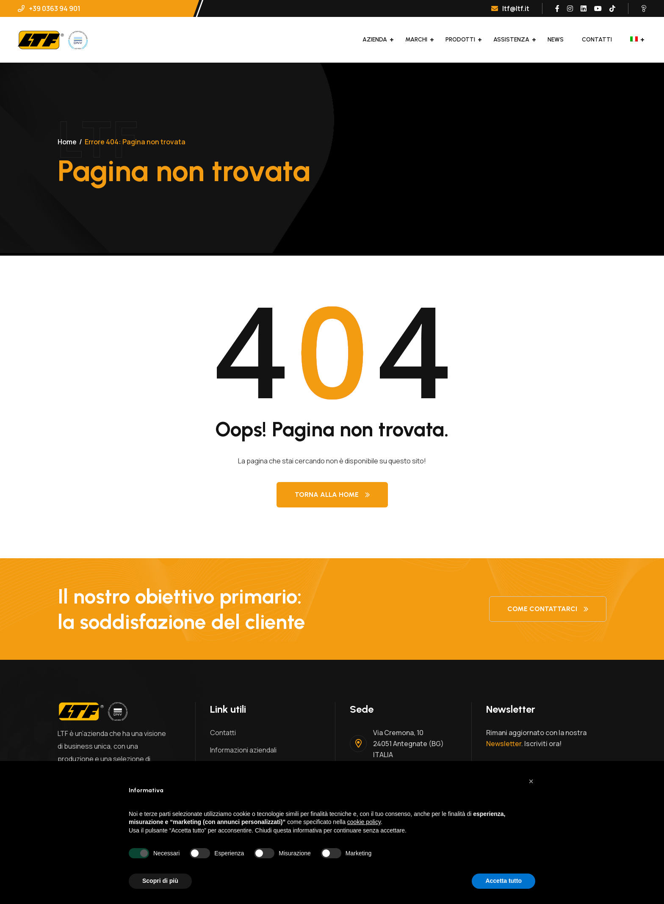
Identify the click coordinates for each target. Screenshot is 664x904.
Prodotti (460, 39)
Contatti (597, 39)
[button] (531, 781)
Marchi (416, 39)
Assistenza (511, 39)
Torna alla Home (332, 495)
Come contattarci (547, 609)
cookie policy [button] (364, 822)
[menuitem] (634, 40)
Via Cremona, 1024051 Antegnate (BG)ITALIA (408, 743)
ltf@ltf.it (510, 8)
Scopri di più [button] (160, 880)
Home (67, 141)
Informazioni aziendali (243, 750)
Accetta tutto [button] (503, 880)
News (556, 39)
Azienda (374, 39)
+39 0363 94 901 (49, 8)
